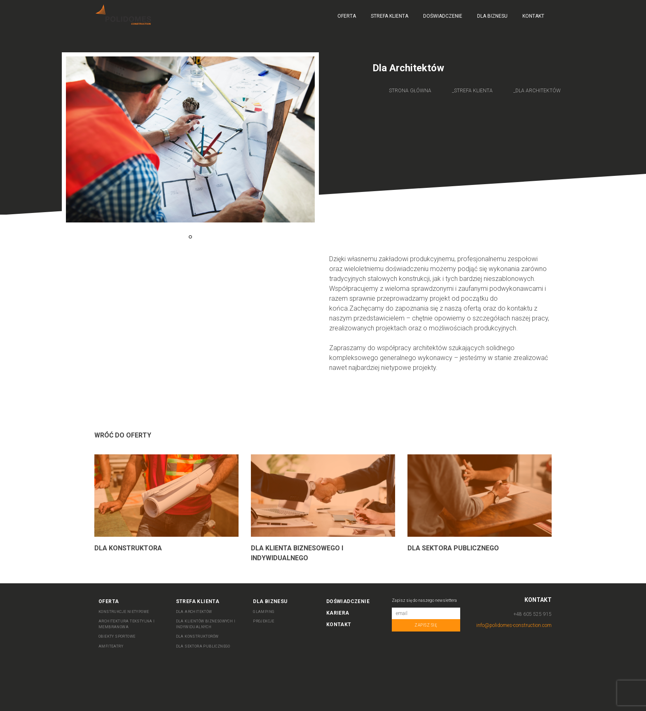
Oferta (346, 16)
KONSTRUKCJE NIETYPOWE (123, 612)
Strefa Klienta (389, 16)
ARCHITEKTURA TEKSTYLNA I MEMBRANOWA (126, 624)
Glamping (263, 612)
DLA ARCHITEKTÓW (194, 612)
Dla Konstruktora (128, 548)
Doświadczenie (442, 16)
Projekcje (263, 621)
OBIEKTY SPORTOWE (116, 636)
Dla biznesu (492, 16)
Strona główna (410, 91)
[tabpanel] (190, 139)
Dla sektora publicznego (453, 548)
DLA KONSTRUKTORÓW (197, 636)
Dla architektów (538, 91)
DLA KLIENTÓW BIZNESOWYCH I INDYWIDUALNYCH (205, 624)
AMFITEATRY (110, 646)
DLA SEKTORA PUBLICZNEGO (203, 646)
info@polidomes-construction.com (514, 625)
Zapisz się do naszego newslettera (424, 600)
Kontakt (533, 16)
